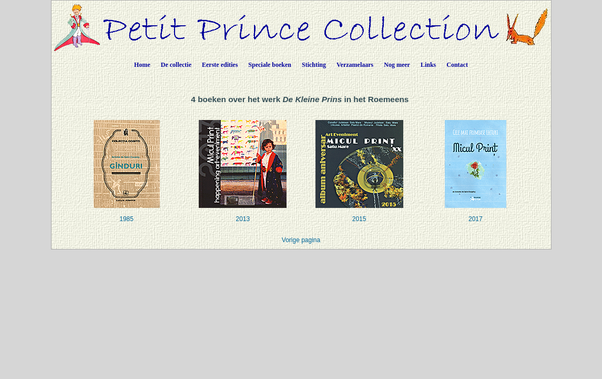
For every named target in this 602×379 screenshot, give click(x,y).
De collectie (176, 64)
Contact (457, 64)
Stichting (314, 64)
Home (142, 64)
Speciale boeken (269, 64)
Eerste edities (220, 64)
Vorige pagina (301, 240)
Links (428, 64)
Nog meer (397, 64)
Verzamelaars (354, 64)
